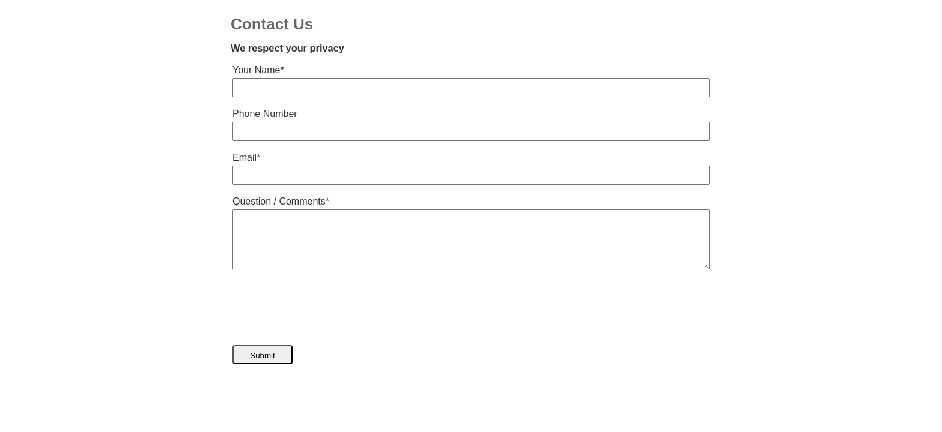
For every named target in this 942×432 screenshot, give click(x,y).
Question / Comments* (280, 201)
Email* (246, 157)
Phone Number (264, 114)
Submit (262, 355)
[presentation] (323, 307)
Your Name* (258, 70)
